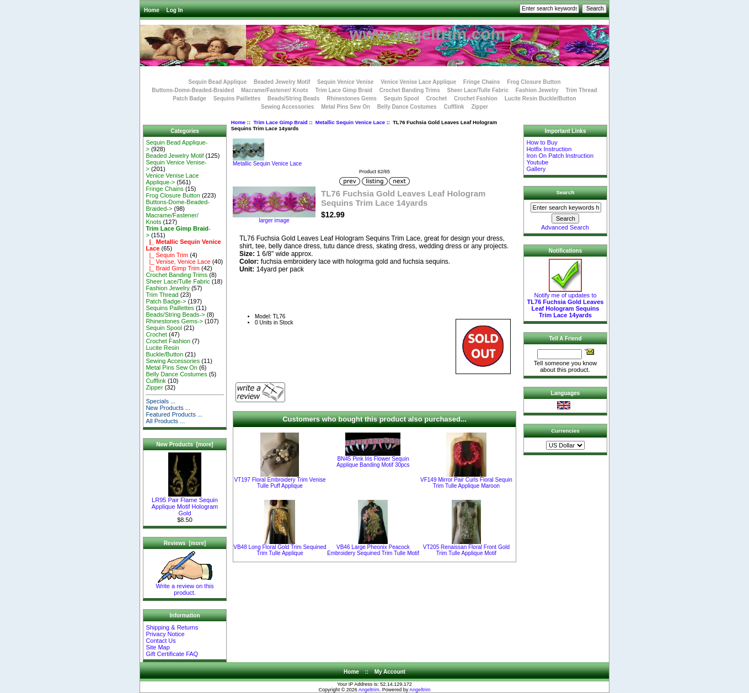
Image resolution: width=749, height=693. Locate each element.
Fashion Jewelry (537, 90)
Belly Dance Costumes (407, 107)
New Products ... (168, 407)
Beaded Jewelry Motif (282, 82)
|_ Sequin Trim (167, 255)
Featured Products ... (174, 414)
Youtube (537, 162)
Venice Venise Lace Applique (418, 82)
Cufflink (453, 107)
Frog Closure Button (533, 82)
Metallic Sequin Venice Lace (350, 122)
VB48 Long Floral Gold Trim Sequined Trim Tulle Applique (279, 550)
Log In (175, 10)
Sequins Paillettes (237, 98)
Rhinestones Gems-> (174, 321)
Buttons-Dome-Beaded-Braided (193, 90)
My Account (389, 672)
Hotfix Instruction (548, 149)
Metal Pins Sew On (345, 107)
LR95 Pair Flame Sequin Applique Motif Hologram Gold (185, 503)
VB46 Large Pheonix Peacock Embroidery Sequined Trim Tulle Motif (373, 550)
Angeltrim (369, 689)
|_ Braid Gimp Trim (173, 268)
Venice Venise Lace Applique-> (172, 178)
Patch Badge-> (166, 301)
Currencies (565, 431)
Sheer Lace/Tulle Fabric (478, 90)
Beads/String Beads (293, 98)
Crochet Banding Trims (409, 90)
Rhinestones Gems (352, 98)
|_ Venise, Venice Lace (178, 261)
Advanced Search (565, 227)
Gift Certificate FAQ (172, 654)
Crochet (436, 98)
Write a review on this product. (185, 586)
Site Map (157, 647)
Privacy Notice (165, 634)
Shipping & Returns (172, 627)
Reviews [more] (185, 543)
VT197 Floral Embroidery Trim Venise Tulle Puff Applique (279, 483)
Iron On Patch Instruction (559, 155)
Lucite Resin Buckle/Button (540, 98)
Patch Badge (189, 98)
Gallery (535, 169)
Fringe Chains (481, 82)
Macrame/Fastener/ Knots (274, 90)
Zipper (479, 107)
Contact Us (160, 640)
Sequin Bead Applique (217, 82)
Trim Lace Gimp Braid (280, 122)
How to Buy (541, 142)
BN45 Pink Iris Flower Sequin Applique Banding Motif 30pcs (372, 462)
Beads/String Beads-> (175, 314)
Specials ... (160, 401)
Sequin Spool (401, 98)
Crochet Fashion (475, 98)
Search (566, 192)
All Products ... (165, 421)
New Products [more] (184, 444)
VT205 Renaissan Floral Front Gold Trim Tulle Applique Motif (466, 550)
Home (151, 10)
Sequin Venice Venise (345, 82)
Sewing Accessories (287, 107)
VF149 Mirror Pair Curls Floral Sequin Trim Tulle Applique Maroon (466, 483)
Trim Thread (581, 90)
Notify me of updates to (565, 302)
